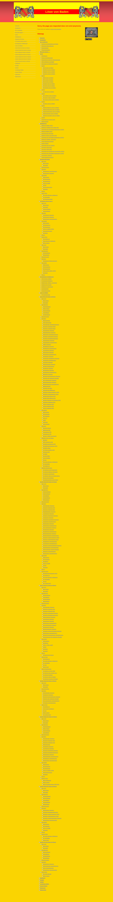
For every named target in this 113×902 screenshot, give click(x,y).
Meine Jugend (46, 243)
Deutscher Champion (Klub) (49, 328)
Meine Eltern (46, 163)
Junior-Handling (46, 458)
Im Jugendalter (46, 197)
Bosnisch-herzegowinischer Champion (51, 376)
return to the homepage (56, 29)
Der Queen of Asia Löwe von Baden (51, 99)
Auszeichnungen (45, 167)
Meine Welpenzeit (47, 780)
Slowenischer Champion (48, 173)
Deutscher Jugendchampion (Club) (51, 816)
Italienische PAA (46, 430)
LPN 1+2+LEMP (46, 828)
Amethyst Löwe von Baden (49, 69)
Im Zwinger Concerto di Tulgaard (50, 679)
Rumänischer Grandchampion (49, 372)
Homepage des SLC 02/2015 (48, 145)
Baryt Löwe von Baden (48, 79)
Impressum (43, 888)
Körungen (44, 426)
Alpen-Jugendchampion (48, 868)
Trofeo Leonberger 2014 (48, 404)
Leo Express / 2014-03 (47, 155)
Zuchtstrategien (45, 288)
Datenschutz (43, 890)
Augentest (45, 651)
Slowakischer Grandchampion (49, 348)
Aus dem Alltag (46, 456)
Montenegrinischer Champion (49, 382)
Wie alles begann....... (45, 51)
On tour (45, 460)
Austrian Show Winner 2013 (49, 396)
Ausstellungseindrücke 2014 (49, 444)
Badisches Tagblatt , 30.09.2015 (49, 139)
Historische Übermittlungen (48, 46)
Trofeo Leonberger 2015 (48, 406)
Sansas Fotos (45, 834)
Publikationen (43, 123)
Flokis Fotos (44, 193)
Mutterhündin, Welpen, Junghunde (49, 282)
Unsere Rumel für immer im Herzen (48, 481)
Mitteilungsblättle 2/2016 (47, 131)
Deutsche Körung (47, 428)
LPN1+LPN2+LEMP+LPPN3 (49, 270)
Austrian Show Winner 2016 (49, 398)
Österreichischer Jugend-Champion (51, 549)
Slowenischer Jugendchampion (50, 171)
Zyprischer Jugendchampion (49, 702)
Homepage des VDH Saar (47, 133)
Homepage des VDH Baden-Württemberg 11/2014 (53, 153)
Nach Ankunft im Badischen (49, 241)
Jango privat (46, 667)
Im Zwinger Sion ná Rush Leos (50, 673)
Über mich (44, 203)
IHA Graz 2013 (46, 452)
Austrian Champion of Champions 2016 (52, 400)
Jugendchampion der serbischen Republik (52, 637)
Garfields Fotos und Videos (48, 438)
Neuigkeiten (43, 40)
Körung (43, 191)
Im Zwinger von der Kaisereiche (50, 469)
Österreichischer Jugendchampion (50, 756)
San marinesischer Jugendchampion (51, 700)
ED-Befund (45, 561)
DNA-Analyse (46, 177)
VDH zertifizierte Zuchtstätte (48, 61)
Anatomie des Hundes (46, 284)
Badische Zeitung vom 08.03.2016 (49, 135)
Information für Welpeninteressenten (50, 63)
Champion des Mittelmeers (49, 390)
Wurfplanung (44, 55)
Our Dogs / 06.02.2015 (47, 147)
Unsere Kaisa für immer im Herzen (48, 680)
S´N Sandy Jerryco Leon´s (46, 201)
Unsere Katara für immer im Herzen (48, 716)
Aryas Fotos (44, 872)
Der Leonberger (44, 42)
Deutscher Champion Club (49, 742)
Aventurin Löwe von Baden (49, 73)
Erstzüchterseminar (46, 290)
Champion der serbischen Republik (51, 378)
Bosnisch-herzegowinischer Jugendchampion (53, 635)
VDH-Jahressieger (47, 322)
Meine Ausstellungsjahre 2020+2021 (51, 784)
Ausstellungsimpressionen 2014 (50, 573)
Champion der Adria (47, 388)
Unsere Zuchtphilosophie (47, 57)
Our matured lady (47, 583)
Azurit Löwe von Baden (48, 67)
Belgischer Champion (48, 374)
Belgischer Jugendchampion (49, 551)
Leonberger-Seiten (44, 884)
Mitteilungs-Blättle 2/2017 (47, 125)
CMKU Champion (47, 344)
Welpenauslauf (45, 121)
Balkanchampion (47, 386)
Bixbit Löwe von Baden (48, 77)
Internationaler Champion (48, 505)
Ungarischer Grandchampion (49, 360)
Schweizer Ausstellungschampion (50, 338)
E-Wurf (43, 101)
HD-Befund (45, 643)
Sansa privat (46, 840)
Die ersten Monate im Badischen (50, 195)
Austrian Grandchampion (48, 366)
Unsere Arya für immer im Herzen (48, 842)
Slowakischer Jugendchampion (50, 541)
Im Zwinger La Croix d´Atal (49, 671)
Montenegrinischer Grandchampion (51, 384)
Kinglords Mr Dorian (45, 159)
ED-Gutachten (46, 416)
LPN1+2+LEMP (46, 183)
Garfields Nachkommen (47, 468)
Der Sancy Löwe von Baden (49, 97)
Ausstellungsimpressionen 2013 (50, 446)
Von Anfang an (46, 239)
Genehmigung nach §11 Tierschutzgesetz (51, 59)
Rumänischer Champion (48, 370)
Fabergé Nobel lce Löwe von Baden (51, 107)
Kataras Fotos (45, 778)
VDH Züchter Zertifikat (47, 278)
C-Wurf (43, 89)
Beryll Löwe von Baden (48, 81)
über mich (44, 161)
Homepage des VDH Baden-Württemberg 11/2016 (53, 129)
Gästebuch (42, 878)
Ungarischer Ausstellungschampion (51, 519)
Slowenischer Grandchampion (49, 525)
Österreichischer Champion (49, 364)
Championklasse (47, 209)
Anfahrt (42, 882)
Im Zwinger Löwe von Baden (49, 677)
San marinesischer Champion (49, 380)
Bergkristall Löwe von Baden (49, 87)
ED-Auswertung (46, 181)
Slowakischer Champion (48, 346)
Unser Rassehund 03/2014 (48, 157)
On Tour (45, 665)
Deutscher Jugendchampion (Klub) (50, 394)
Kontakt (42, 880)
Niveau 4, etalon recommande (49, 436)
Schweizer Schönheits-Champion (50, 336)
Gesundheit (44, 175)
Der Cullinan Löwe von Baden (49, 95)
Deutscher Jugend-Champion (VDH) (51, 392)
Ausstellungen (45, 251)
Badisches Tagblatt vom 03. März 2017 (50, 127)
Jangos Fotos (45, 657)
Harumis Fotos (45, 571)
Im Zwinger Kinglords (48, 675)
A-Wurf (43, 65)
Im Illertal (45, 454)
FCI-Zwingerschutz (46, 294)
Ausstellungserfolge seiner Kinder (50, 479)
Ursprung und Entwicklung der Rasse (50, 44)
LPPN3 (44, 185)
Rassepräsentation (46, 49)
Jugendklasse (46, 312)
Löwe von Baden (44, 292)
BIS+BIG (45, 440)
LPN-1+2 (45, 418)
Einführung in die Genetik (47, 286)
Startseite (42, 38)
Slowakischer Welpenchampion (50, 260)
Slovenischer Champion (48, 352)
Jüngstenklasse (46, 253)
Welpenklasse (46, 255)
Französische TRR (47, 432)
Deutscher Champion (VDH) (49, 326)
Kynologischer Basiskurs (47, 280)
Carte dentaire (46, 424)
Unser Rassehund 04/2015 (48, 141)
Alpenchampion (46, 320)
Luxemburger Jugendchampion (50, 543)
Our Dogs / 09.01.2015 (47, 149)
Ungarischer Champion (48, 356)
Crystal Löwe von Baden (48, 91)
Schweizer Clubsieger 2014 (49, 402)
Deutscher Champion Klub (49, 509)
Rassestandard (45, 47)
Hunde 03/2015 (45, 143)
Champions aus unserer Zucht (48, 119)
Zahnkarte (45, 189)
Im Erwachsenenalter (48, 199)
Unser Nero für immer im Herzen (48, 296)
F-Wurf (43, 105)
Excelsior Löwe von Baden (49, 103)
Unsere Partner (43, 886)
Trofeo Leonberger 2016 (48, 408)
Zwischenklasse (46, 211)
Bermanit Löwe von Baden (49, 85)
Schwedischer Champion (48, 330)
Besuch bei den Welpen (48, 477)
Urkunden (44, 169)
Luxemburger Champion (48, 215)
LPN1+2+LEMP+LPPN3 (48, 229)
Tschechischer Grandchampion (50, 342)
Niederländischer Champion (49, 332)
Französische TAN (47, 434)
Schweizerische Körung (48, 655)
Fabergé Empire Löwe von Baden (50, 113)
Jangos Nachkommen (46, 669)
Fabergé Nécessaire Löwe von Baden (51, 111)
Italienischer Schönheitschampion (50, 334)
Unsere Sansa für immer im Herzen (48, 786)
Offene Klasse (46, 308)
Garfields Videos (47, 448)
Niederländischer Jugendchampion (50, 547)
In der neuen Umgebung (48, 708)
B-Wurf (43, 75)
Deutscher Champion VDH (49, 507)
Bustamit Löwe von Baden (49, 83)
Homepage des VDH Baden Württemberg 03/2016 (53, 137)
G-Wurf (43, 117)
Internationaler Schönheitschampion (51, 324)
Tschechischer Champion (48, 340)
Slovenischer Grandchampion (49, 354)
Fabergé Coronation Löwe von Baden (51, 115)
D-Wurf (43, 93)
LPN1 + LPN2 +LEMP (48, 645)
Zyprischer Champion (48, 362)
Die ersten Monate (47, 874)
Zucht (41, 53)
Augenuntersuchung (47, 187)
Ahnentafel (45, 165)
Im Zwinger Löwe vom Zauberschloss (51, 475)
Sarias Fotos (44, 237)
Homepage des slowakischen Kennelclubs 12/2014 (53, 151)
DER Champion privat (48, 442)
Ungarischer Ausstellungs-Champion (51, 358)
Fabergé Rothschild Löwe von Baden (51, 109)
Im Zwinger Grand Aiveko (48, 473)
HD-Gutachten (46, 414)
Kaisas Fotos (44, 704)
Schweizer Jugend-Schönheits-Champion (52, 545)
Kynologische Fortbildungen (47, 276)
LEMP (44, 420)
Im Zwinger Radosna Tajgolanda (50, 471)
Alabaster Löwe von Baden (49, 71)
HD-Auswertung (46, 179)
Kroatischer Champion (48, 368)
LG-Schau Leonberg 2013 (49, 450)
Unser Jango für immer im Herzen (48, 585)
